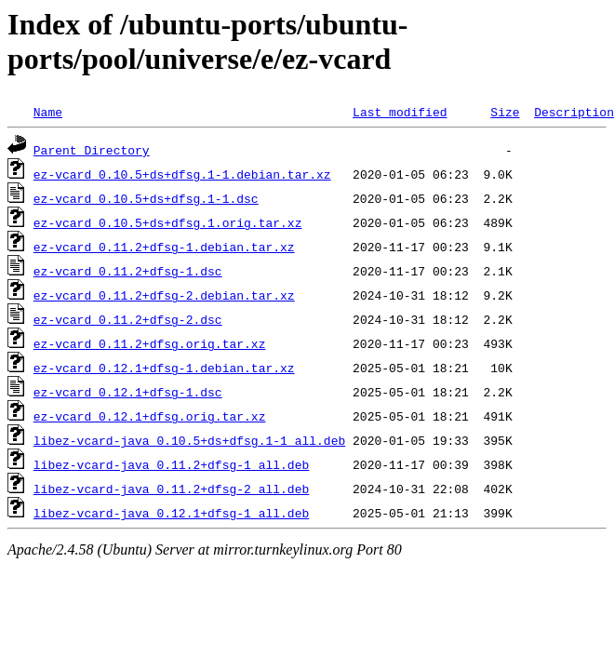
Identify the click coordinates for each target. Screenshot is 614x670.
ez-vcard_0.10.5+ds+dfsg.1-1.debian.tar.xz (182, 174)
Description (574, 111)
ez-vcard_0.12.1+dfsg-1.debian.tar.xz (164, 367)
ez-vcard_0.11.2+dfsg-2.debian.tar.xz (164, 295)
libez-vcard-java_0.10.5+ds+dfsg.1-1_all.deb (189, 440)
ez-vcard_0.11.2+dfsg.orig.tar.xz (149, 343)
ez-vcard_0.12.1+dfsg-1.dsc (127, 391)
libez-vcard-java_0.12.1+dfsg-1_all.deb (171, 512)
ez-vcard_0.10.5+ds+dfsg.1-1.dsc (146, 198)
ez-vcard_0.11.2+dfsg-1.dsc (127, 270)
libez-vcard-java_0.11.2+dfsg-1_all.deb (171, 464)
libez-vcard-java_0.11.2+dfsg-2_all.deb (171, 488)
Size (504, 111)
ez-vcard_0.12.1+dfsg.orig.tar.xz (149, 416)
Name (47, 111)
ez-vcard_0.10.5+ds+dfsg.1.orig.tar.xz (167, 222)
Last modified (400, 111)
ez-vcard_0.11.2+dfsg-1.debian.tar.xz (164, 246)
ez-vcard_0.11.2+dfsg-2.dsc (127, 319)
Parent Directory (91, 149)
